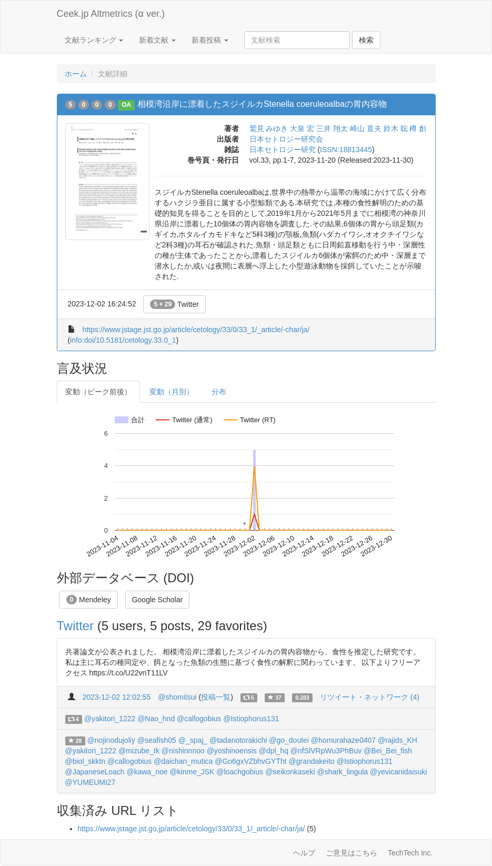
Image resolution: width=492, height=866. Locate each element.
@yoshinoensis (232, 750)
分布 (219, 391)
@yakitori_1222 (110, 718)
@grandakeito (311, 761)
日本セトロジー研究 (282, 149)
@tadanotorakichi (238, 740)
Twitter (174, 304)
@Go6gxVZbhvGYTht (250, 761)
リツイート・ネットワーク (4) (369, 697)
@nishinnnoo (183, 750)
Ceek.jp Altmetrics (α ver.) (111, 13)
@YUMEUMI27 (90, 782)
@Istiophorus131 (251, 718)
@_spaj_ (192, 740)
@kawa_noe (146, 772)
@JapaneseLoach (95, 772)
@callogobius (199, 718)
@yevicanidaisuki (398, 772)
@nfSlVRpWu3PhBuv (326, 750)
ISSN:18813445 (346, 149)
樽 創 (417, 128)
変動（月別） (171, 391)
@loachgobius (239, 772)
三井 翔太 (332, 128)
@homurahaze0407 (343, 740)
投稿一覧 (215, 697)
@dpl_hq (273, 750)
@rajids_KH (397, 740)
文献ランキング (94, 40)
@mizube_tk (138, 750)
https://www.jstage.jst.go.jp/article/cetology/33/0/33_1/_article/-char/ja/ (195, 329)
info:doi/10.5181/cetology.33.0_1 (123, 340)
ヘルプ (304, 853)
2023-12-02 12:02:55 (116, 697)
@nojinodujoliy (111, 740)
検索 (366, 40)
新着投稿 (210, 40)
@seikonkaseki (290, 772)
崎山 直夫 (365, 128)
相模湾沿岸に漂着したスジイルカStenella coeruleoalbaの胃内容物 (262, 103)
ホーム (76, 73)
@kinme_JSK (191, 772)
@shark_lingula (342, 772)
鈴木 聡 (396, 128)
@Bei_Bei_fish (388, 750)
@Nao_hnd (156, 718)
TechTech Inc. (410, 853)
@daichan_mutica (183, 761)
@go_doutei (289, 740)
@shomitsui (177, 697)
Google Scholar (157, 599)
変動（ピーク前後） (98, 391)
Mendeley (88, 599)
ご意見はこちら (351, 853)
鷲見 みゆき (268, 128)
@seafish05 (156, 740)
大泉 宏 (302, 128)
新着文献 (157, 40)
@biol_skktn (85, 761)
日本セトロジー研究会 (286, 139)
